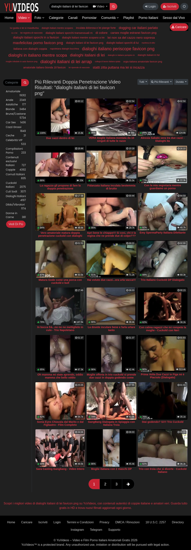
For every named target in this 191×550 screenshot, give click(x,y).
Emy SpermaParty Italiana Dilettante (163, 232)
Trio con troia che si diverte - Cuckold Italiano (163, 470)
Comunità (110, 18)
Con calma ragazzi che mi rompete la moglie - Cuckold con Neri (162, 329)
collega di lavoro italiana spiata (107, 62)
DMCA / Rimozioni (127, 522)
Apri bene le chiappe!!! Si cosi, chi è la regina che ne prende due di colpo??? (111, 234)
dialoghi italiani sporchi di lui (122, 42)
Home (9, 18)
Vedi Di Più (16, 224)
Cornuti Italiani (16, 176)
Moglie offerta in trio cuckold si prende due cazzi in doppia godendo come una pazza (111, 377)
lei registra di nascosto (31, 33)
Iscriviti (169, 6)
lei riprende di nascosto (79, 67)
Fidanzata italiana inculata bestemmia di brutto (111, 187)
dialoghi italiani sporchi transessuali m (69, 32)
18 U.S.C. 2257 (155, 522)
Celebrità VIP (16, 142)
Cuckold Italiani (16, 185)
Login (150, 6)
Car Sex (16, 122)
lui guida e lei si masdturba (24, 28)
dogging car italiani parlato (138, 28)
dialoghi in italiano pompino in (121, 55)
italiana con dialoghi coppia (30, 48)
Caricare (179, 27)
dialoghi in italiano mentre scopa (37, 55)
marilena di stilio (148, 43)
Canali (73, 18)
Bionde (16, 109)
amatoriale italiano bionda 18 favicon (44, 67)
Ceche (16, 136)
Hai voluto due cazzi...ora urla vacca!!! (111, 279)
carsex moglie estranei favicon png (133, 32)
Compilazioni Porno (16, 151)
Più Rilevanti (160, 81)
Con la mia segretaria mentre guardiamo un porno (162, 187)
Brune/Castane (16, 116)
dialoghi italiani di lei (87, 55)
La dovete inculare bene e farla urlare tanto (111, 329)
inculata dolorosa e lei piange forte (96, 27)
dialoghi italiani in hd (148, 55)
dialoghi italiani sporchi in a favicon (36, 37)
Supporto (114, 529)
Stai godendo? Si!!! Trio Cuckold (162, 421)
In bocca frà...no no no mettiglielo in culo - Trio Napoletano (60, 329)
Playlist (128, 18)
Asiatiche (16, 104)
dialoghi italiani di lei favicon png (84, 42)
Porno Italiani (148, 18)
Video (24, 18)
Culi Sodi (16, 192)
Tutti (142, 81)
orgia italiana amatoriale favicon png (142, 61)
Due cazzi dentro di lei (60, 138)
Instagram (77, 529)
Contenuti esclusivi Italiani (16, 161)
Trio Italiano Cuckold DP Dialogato (162, 279)
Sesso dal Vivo (174, 18)
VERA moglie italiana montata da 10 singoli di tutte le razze (111, 139)
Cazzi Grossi (16, 129)
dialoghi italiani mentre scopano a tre (83, 37)
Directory (178, 522)
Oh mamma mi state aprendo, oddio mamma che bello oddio (60, 376)
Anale (16, 100)
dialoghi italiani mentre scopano (57, 28)
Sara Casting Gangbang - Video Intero (60, 468)
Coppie (16, 170)
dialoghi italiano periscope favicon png (118, 48)
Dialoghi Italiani (16, 198)
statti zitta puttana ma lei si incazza (119, 67)
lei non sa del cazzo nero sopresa (131, 37)
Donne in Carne (16, 215)
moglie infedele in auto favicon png (21, 61)
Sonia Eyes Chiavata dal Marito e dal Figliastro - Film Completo (60, 423)
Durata (180, 81)
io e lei (14, 33)
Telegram (96, 529)
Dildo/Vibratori (16, 207)
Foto (39, 18)
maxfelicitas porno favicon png (38, 43)
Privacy (104, 522)
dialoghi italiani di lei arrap (66, 61)
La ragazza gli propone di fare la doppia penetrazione (60, 187)
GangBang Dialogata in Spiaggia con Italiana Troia (111, 423)
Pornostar (89, 18)
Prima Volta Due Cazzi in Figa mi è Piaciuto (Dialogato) (162, 376)
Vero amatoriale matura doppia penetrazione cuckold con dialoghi (60, 234)
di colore (101, 33)
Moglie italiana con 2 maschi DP (111, 468)
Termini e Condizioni (80, 522)
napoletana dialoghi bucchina (64, 48)
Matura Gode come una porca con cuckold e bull (60, 281)
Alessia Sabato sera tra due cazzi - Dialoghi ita (162, 139)
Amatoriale (16, 93)
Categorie (56, 18)
